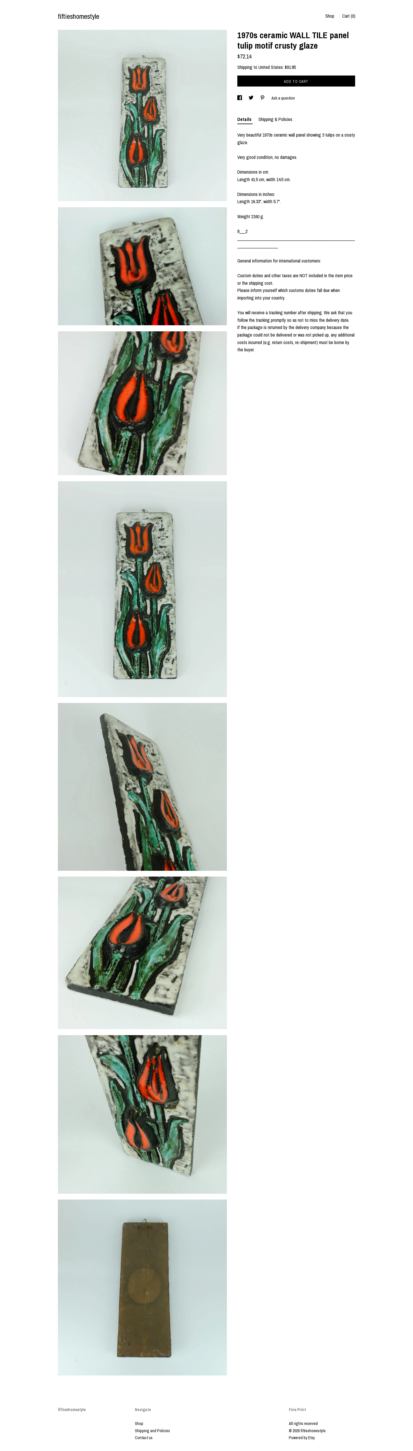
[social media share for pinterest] (263, 98)
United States (270, 67)
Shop (329, 16)
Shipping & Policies (275, 119)
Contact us (144, 1437)
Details (245, 119)
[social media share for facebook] (240, 98)
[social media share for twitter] (251, 98)
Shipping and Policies (152, 1430)
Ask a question (283, 98)
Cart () (348, 16)
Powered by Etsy (302, 1437)
